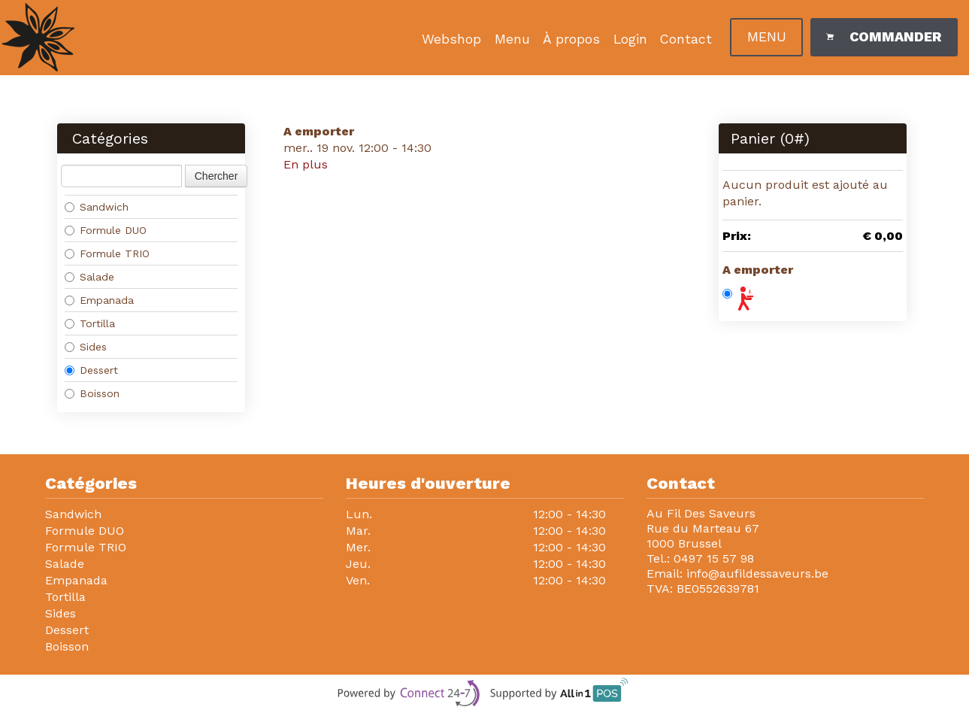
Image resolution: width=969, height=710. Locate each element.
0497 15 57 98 (714, 558)
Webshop (451, 39)
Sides (86, 347)
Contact (686, 39)
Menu (512, 39)
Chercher (216, 176)
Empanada (99, 300)
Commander (883, 36)
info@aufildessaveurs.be (757, 573)
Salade (89, 277)
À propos (571, 39)
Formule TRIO (107, 253)
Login (630, 39)
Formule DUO (106, 230)
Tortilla (90, 323)
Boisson (92, 393)
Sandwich (97, 207)
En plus (305, 164)
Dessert (91, 370)
